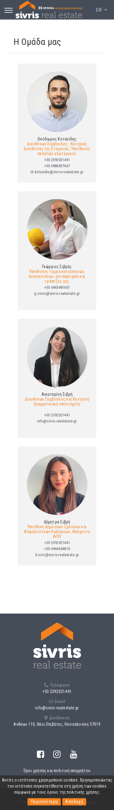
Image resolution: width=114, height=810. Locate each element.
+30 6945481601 (57, 292)
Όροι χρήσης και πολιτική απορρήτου (57, 770)
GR (99, 10)
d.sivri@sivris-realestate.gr (57, 559)
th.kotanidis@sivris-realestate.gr (57, 177)
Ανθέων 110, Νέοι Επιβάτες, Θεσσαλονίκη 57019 (56, 724)
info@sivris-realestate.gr (57, 426)
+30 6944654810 (57, 553)
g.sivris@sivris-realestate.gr (57, 298)
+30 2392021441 (57, 164)
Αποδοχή (74, 802)
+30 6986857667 (57, 171)
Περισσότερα (44, 802)
